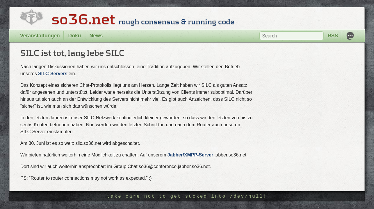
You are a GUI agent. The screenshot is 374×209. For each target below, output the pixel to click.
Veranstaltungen (40, 36)
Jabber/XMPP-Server (190, 154)
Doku (74, 36)
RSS (332, 36)
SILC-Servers (52, 73)
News (96, 36)
